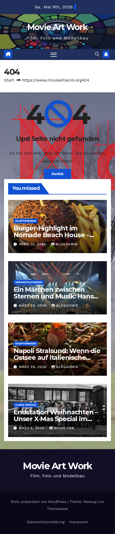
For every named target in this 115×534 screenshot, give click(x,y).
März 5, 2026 (32, 428)
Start (9, 80)
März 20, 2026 (33, 305)
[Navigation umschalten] (54, 54)
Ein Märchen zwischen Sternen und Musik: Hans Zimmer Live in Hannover (54, 296)
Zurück (58, 174)
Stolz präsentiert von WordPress (39, 502)
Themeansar (57, 509)
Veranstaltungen (28, 282)
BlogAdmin (64, 244)
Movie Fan (61, 428)
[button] (97, 54)
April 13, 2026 (33, 244)
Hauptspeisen (25, 220)
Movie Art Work (57, 27)
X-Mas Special (26, 404)
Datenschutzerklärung (46, 522)
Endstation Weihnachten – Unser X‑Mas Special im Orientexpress (56, 418)
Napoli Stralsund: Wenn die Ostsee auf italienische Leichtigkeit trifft (57, 357)
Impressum (78, 522)
